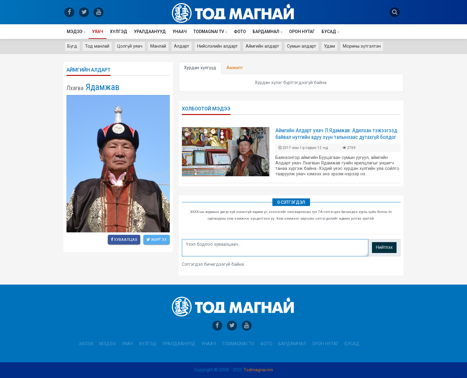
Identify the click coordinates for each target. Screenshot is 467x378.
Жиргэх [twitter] (156, 239)
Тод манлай (97, 46)
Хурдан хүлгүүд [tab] (200, 67)
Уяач (97, 31)
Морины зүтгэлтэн (362, 46)
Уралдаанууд (150, 31)
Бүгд (72, 46)
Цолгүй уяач (129, 46)
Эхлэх (86, 343)
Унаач (179, 31)
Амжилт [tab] (235, 67)
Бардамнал (266, 31)
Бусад (329, 31)
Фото (240, 31)
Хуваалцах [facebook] (124, 239)
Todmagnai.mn (258, 370)
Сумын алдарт (301, 46)
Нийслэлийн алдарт (217, 46)
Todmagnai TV (208, 31)
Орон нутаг (302, 31)
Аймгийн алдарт (262, 46)
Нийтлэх (384, 247)
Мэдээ (74, 31)
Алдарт (181, 46)
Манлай (158, 46)
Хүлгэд (118, 31)
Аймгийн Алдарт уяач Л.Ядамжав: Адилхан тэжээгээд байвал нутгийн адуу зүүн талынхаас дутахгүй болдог (336, 133)
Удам (329, 46)
